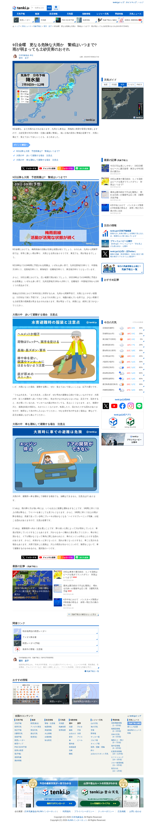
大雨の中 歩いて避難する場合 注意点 (34, 155)
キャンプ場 (95, 744)
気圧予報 (18, 730)
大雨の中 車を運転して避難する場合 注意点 (37, 160)
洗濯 (70, 727)
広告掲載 (122, 811)
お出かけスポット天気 (99, 754)
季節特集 (119, 14)
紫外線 (71, 744)
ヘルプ (141, 2)
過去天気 (34, 733)
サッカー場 (95, 737)
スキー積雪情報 (118, 764)
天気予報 (21, 14)
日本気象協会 (31, 811)
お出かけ (72, 733)
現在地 (56, 9)
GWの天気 (118, 735)
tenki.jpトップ (118, 2)
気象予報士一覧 (93, 671)
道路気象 (18, 757)
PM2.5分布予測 (20, 747)
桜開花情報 (118, 730)
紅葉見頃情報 (118, 752)
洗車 (70, 750)
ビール (79, 740)
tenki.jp (21, 8)
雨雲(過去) (34, 723)
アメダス (130, 85)
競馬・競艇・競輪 (98, 747)
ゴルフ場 (94, 740)
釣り (92, 750)
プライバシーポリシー (84, 811)
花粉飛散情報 (118, 724)
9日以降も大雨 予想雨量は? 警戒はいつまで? (38, 151)
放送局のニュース (134, 730)
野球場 (93, 733)
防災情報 (54, 14)
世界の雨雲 (18, 750)
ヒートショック (118, 758)
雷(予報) (17, 754)
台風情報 (48, 737)
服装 (70, 730)
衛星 (106, 85)
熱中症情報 (118, 747)
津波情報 (48, 730)
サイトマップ (131, 2)
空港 (92, 730)
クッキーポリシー (106, 811)
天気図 (70, 14)
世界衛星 (62, 730)
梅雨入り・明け (118, 741)
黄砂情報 (18, 760)
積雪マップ (18, 744)
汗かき (79, 727)
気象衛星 (62, 727)
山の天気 (94, 723)
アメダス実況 (35, 727)
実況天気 (34, 730)
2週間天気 (18, 733)
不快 (79, 730)
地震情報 (48, 727)
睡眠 (70, 754)
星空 (70, 737)
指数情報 (86, 14)
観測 (37, 14)
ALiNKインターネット (47, 811)
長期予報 (18, 737)
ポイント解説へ (21, 145)
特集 (129, 733)
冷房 (79, 733)
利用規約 (67, 811)
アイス (79, 737)
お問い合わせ (135, 811)
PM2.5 (139, 85)
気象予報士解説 (135, 723)
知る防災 (48, 740)
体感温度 (72, 747)
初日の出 (118, 769)
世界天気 (18, 727)
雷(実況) (33, 737)
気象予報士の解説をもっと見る (84, 614)
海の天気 (94, 727)
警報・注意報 (50, 723)
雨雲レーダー (19, 740)
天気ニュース (135, 14)
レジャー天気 (103, 14)
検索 (49, 8)
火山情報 (48, 733)
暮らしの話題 (132, 727)
